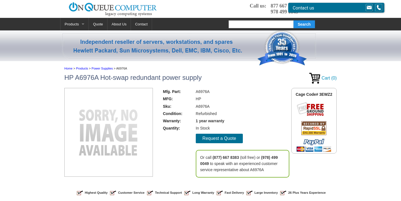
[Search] (261, 24)
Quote (98, 24)
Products (72, 24)
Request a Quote (219, 138)
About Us (119, 24)
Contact (141, 24)
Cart (323, 78)
